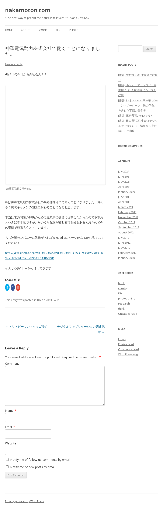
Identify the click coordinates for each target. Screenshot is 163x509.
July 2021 (123, 171)
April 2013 (124, 202)
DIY (58, 30)
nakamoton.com (27, 10)
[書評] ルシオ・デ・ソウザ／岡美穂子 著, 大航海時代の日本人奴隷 (137, 90)
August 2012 (126, 232)
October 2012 (126, 222)
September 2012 (128, 227)
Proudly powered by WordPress (24, 501)
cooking (123, 288)
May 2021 (124, 181)
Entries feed (126, 344)
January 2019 (126, 192)
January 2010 (126, 258)
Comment (12, 363)
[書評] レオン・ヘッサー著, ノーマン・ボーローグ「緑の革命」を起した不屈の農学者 (138, 105)
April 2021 (124, 187)
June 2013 (124, 197)
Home (9, 30)
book (121, 283)
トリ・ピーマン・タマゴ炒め (26, 326)
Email (10, 427)
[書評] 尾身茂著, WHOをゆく (135, 115)
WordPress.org (128, 354)
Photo (74, 30)
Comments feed (128, 349)
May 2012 (124, 248)
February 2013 (127, 212)
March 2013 (125, 207)
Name (10, 410)
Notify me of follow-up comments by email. (40, 460)
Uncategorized (127, 314)
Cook (43, 30)
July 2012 (123, 237)
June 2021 (124, 176)
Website (10, 443)
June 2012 (124, 242)
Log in (122, 339)
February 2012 (127, 253)
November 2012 (128, 217)
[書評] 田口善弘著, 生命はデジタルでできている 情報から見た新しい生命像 (138, 126)
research (124, 303)
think (121, 308)
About (25, 30)
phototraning (126, 298)
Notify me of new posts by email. (33, 467)
